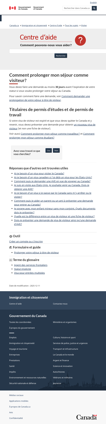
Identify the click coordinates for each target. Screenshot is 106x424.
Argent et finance (61, 360)
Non (56, 150)
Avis (11, 412)
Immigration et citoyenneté (34, 25)
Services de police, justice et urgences (70, 343)
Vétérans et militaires (63, 377)
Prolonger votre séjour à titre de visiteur (36, 252)
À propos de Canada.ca (19, 406)
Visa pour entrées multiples (29, 273)
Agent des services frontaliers (30, 265)
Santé (11, 366)
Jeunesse (57, 383)
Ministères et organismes (64, 322)
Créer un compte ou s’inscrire (26, 241)
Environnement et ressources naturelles (27, 377)
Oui (48, 150)
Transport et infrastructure (65, 349)
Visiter (84, 25)
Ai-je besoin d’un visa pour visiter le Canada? (39, 173)
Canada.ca (14, 25)
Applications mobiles (18, 401)
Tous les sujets (71, 25)
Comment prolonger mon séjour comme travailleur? (50, 133)
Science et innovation (63, 366)
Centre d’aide (56, 25)
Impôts (12, 372)
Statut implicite (22, 269)
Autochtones (59, 372)
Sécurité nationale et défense (22, 383)
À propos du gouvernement (22, 328)
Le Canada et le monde (63, 354)
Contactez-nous (60, 303)
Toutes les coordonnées (20, 322)
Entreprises (14, 354)
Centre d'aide (15, 303)
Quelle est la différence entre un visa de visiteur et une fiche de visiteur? (54, 216)
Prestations (14, 360)
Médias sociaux (16, 395)
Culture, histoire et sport (64, 337)
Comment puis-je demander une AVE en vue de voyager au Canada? (52, 181)
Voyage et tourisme (18, 349)
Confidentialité (16, 418)
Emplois (13, 337)
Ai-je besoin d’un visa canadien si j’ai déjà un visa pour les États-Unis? (53, 177)
